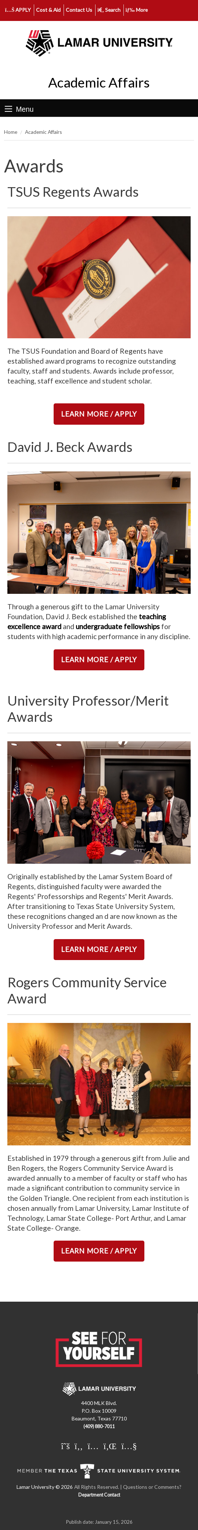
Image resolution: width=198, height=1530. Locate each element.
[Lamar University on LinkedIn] (110, 1446)
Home (10, 132)
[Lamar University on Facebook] (78, 1446)
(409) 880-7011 (99, 1426)
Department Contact (99, 1495)
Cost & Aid (48, 10)
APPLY (18, 10)
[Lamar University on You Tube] (129, 1446)
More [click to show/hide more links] (137, 10)
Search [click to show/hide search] (108, 10)
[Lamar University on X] (65, 1446)
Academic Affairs (99, 82)
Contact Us (79, 10)
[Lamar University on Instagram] (93, 1446)
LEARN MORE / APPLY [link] (99, 414)
